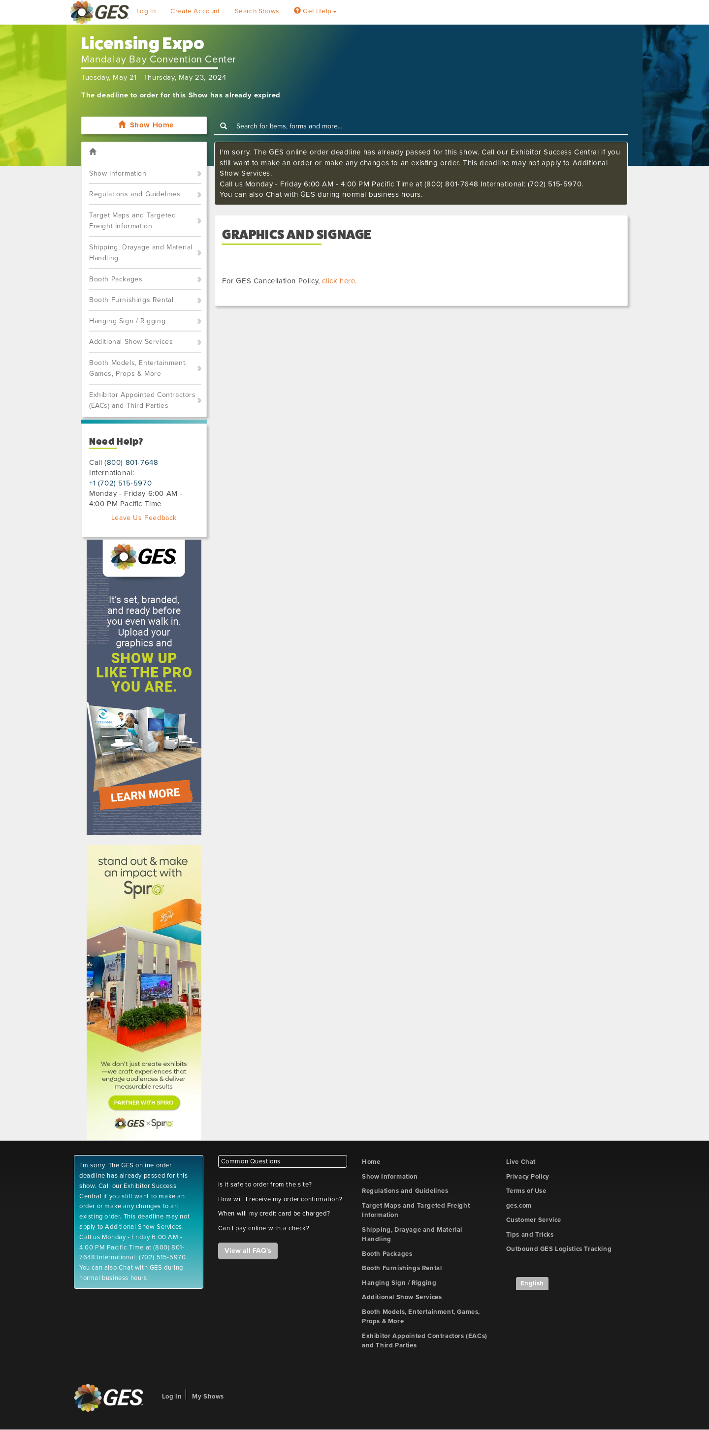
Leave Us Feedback (144, 518)
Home (371, 1162)
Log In (146, 11)
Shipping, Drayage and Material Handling (141, 253)
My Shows (208, 1396)
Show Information (118, 173)
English (532, 1283)
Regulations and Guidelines (135, 194)
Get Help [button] (315, 11)
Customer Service (534, 1220)
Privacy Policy (527, 1177)
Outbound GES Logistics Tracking (559, 1249)
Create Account (195, 11)
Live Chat (521, 1162)
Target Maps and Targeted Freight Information (132, 221)
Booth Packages (115, 279)
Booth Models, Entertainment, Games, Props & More (138, 368)
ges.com (519, 1206)
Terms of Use (526, 1191)
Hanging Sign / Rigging (127, 321)
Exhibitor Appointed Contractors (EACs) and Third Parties (142, 400)
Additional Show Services (131, 341)
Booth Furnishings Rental (131, 300)
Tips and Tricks (530, 1235)
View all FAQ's (248, 1251)
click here (338, 280)
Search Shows (257, 11)
